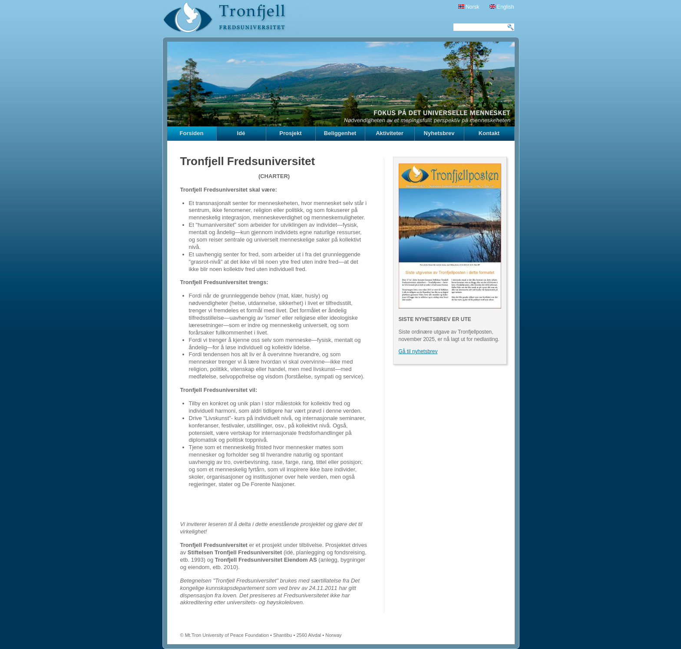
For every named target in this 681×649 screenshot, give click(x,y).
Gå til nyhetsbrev (418, 351)
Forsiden (192, 133)
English (501, 7)
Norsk (468, 7)
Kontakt (489, 133)
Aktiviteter (389, 133)
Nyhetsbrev (439, 133)
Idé (241, 133)
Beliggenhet (340, 133)
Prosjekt (290, 133)
